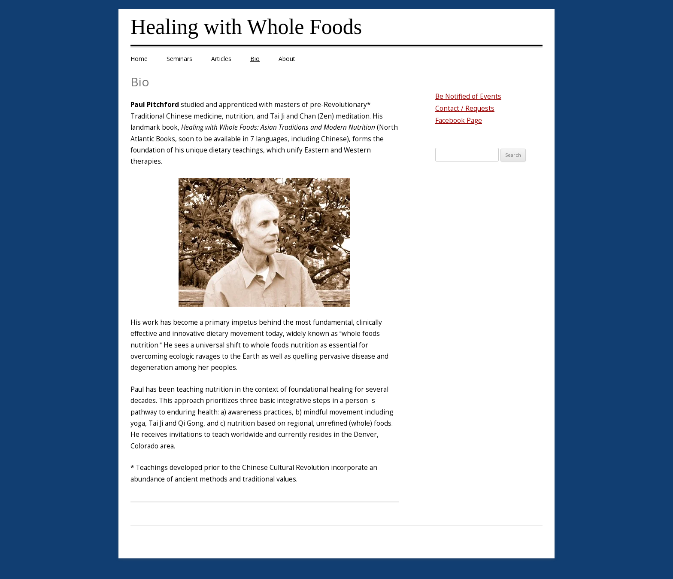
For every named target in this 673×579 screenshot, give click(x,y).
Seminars (179, 59)
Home (139, 59)
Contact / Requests (464, 108)
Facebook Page (458, 120)
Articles (221, 59)
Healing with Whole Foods (246, 26)
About (287, 59)
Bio (255, 59)
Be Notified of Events (468, 96)
